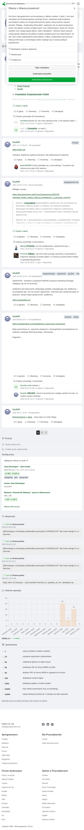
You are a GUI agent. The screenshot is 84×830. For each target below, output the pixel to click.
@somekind (20, 94)
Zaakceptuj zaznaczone (42, 79)
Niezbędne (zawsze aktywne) (23, 49)
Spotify (20, 89)
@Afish (45, 94)
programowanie (49, 274)
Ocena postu (18, 524)
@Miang (31, 254)
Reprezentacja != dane (22, 417)
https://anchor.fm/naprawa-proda (52, 99)
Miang (23, 246)
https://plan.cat (18, 150)
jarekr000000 (26, 165)
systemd (68, 317)
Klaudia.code (26, 385)
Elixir (71, 274)
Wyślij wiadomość (11, 444)
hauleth (16, 142)
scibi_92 (23, 128)
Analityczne (15, 60)
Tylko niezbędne (42, 68)
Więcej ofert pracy (12, 507)
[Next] (46, 432)
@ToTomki (30, 246)
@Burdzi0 (31, 393)
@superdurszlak (34, 94)
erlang (78, 274)
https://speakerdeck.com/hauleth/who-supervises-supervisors (38, 324)
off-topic (75, 143)
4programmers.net (71, 182)
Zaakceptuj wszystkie (42, 74)
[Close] (74, 8)
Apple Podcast (23, 86)
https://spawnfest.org (21, 300)
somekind (24, 121)
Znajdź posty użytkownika (15, 449)
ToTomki (23, 254)
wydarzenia (61, 274)
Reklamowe (15, 54)
